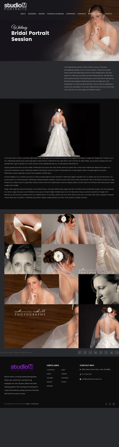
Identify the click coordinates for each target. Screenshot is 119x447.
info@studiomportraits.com (92, 379)
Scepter (28, 404)
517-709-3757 (87, 374)
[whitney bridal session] (59, 30)
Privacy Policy (34, 404)
